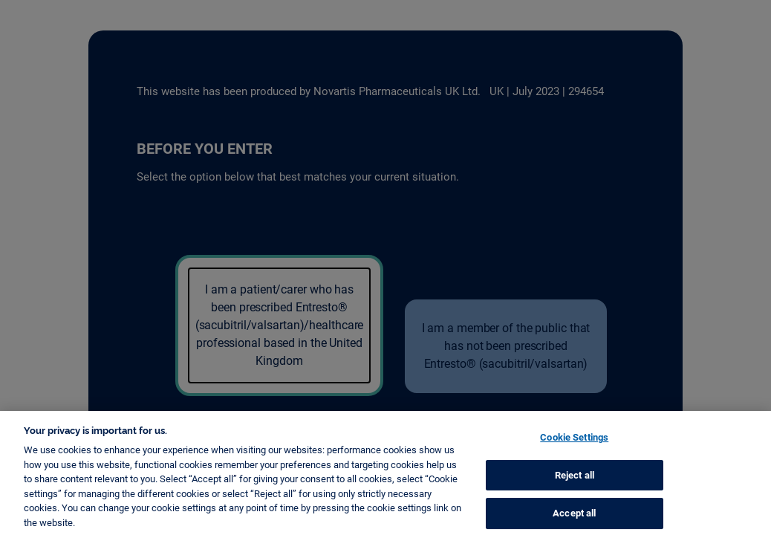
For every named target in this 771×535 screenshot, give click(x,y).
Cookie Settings (574, 444)
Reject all (574, 481)
